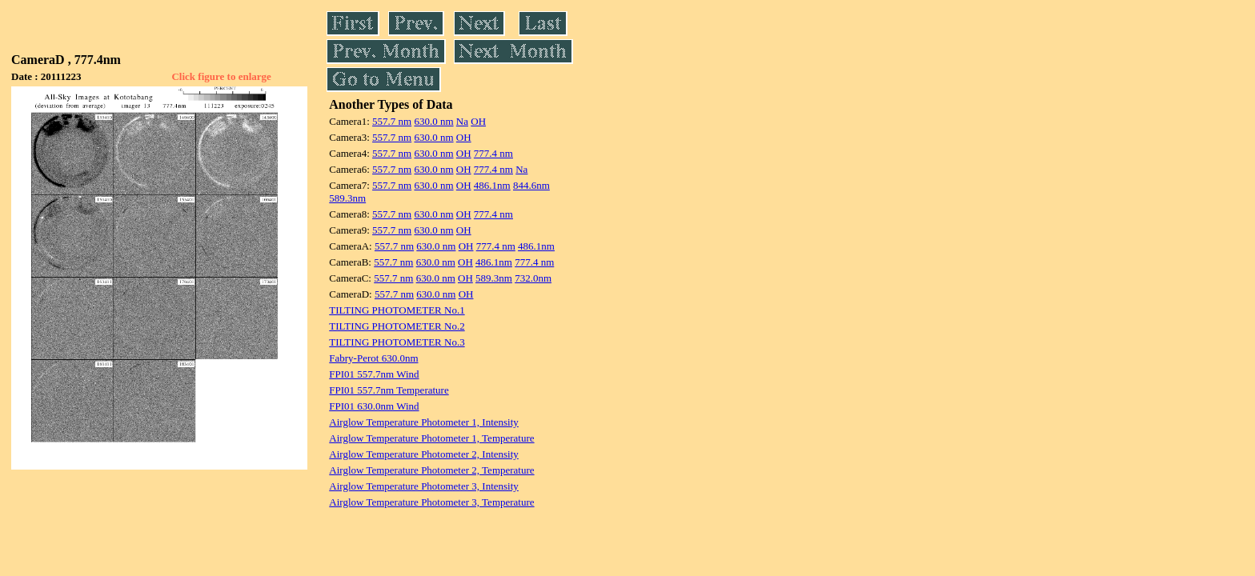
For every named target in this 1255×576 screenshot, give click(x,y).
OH (478, 121)
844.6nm (531, 185)
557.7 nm (391, 121)
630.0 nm (433, 121)
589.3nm (347, 198)
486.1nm (492, 185)
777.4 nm (493, 153)
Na (462, 121)
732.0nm (533, 278)
